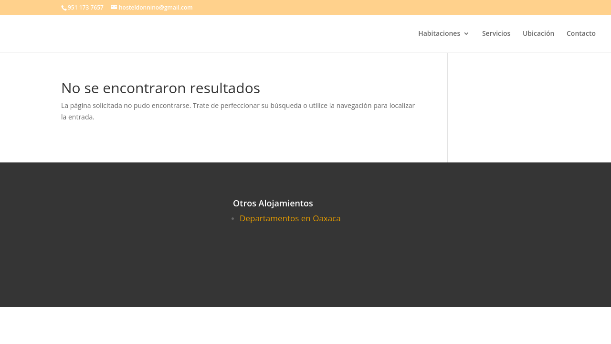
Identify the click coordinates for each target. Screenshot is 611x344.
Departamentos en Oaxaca (290, 218)
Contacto (581, 34)
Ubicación (538, 34)
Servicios (496, 34)
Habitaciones (439, 34)
